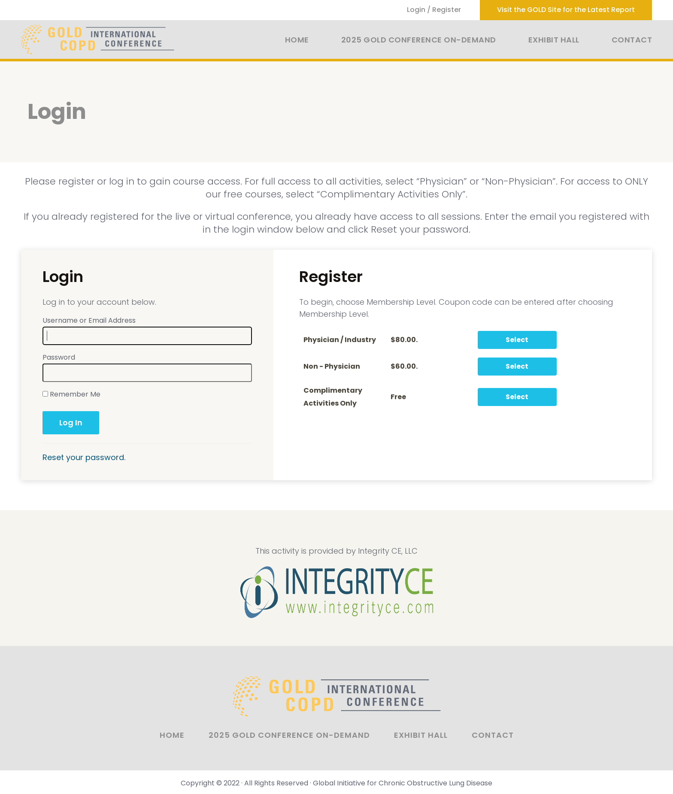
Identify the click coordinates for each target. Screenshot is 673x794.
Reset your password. (83, 457)
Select (517, 340)
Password (58, 357)
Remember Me (71, 394)
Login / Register (434, 10)
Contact (632, 39)
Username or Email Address (89, 320)
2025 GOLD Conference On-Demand (418, 39)
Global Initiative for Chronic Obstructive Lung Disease (402, 783)
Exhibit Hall (553, 39)
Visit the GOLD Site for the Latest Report (566, 10)
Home (297, 39)
